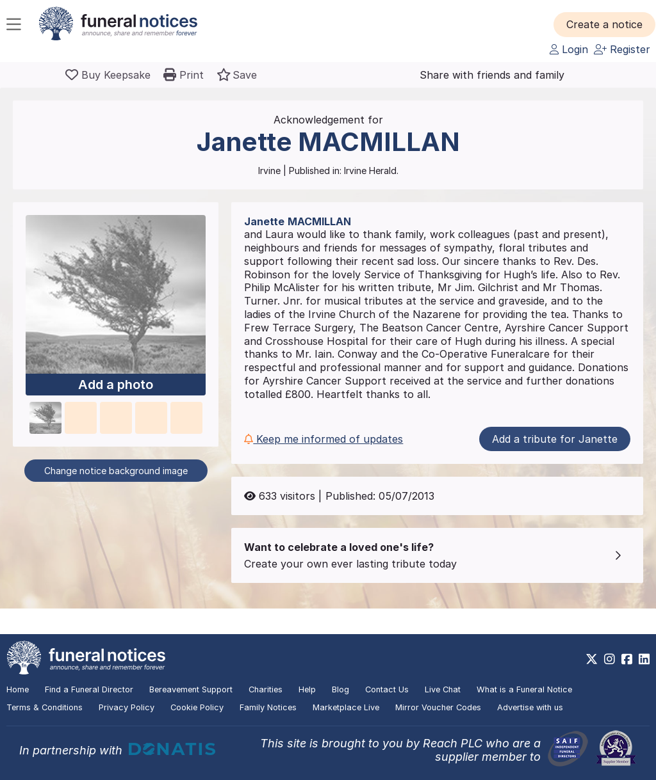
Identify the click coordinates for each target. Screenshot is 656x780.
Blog (340, 689)
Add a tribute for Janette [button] (555, 439)
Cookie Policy (197, 707)
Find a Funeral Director (89, 689)
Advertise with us (530, 707)
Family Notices (268, 707)
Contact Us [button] (387, 689)
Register (622, 49)
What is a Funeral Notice (524, 689)
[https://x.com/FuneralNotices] (592, 659)
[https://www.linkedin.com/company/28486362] (644, 659)
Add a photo (115, 384)
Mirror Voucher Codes (438, 707)
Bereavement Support (191, 689)
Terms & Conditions (44, 707)
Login (569, 49)
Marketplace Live (346, 707)
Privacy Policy (126, 707)
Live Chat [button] (443, 689)
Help (307, 689)
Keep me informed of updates (323, 439)
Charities (266, 689)
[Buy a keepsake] (108, 74)
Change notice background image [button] (116, 470)
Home (17, 689)
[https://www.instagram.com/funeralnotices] (609, 659)
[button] (604, 24)
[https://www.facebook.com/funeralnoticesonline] (626, 659)
